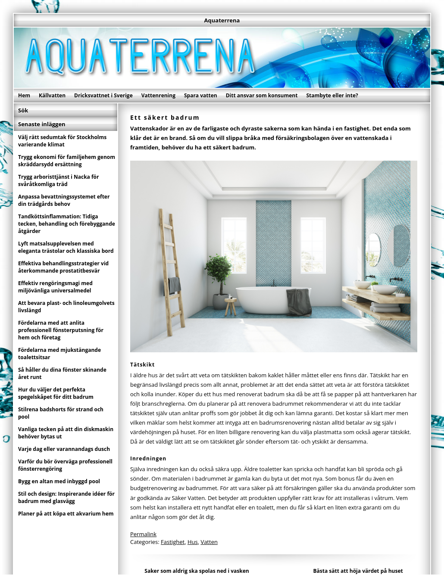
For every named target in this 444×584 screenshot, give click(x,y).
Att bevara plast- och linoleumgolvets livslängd (66, 306)
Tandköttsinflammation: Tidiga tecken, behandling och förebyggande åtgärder (66, 224)
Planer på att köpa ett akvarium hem (66, 513)
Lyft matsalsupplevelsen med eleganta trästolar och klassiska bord (66, 247)
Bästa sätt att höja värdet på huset (358, 571)
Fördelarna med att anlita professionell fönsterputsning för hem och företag (60, 330)
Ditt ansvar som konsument (262, 95)
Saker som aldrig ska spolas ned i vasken (196, 571)
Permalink (143, 534)
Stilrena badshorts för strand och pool (60, 413)
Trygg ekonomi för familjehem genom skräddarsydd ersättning (66, 160)
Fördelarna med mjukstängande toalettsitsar (59, 353)
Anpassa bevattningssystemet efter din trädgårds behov (63, 200)
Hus (193, 542)
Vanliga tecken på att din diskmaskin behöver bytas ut (65, 433)
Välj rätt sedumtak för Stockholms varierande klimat (62, 141)
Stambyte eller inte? (332, 95)
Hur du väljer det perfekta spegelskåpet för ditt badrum (56, 393)
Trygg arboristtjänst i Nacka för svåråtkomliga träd (58, 180)
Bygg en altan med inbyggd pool (59, 481)
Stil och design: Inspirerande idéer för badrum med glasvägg (66, 497)
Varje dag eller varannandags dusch (64, 449)
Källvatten (52, 95)
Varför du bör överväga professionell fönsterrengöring (65, 465)
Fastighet (172, 542)
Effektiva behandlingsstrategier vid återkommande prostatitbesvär (63, 267)
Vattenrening (158, 95)
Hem (24, 95)
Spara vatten (200, 95)
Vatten (209, 542)
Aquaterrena (222, 20)
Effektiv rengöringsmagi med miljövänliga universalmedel (55, 287)
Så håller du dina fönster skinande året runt (62, 373)
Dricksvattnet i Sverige (103, 95)
